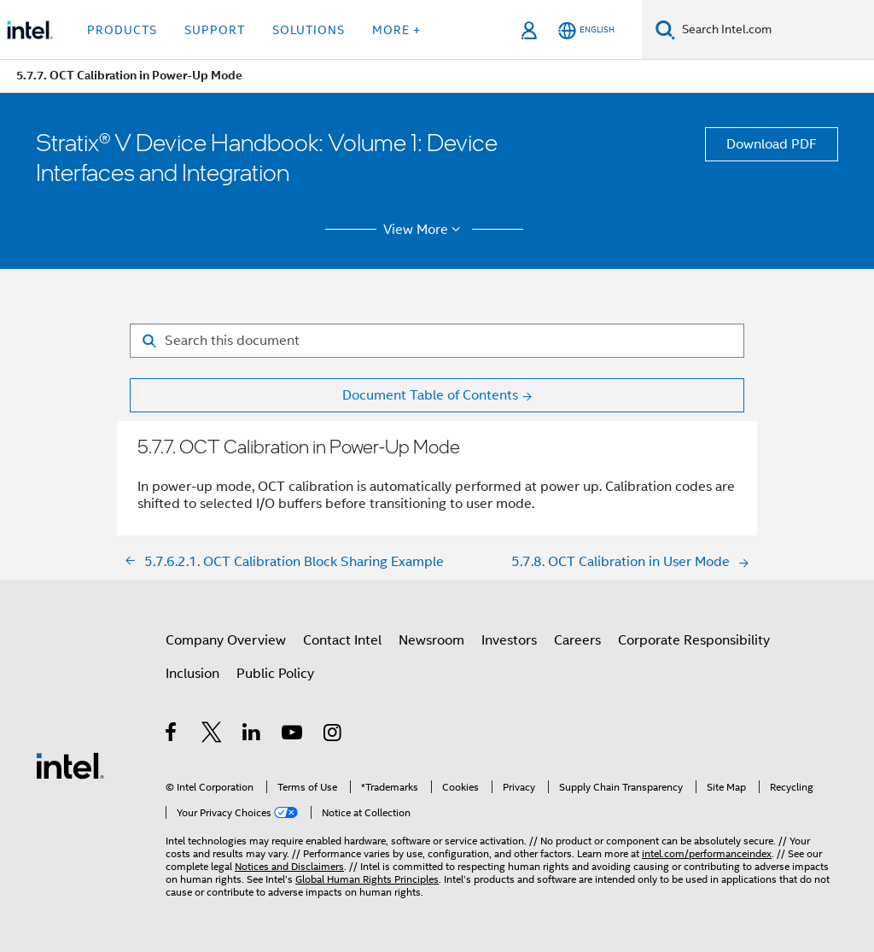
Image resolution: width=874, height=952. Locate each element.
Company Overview (226, 640)
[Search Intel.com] (774, 30)
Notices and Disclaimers (289, 866)
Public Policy (275, 673)
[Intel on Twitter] (212, 735)
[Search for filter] (437, 341)
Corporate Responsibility (694, 640)
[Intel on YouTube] (293, 735)
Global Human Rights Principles (367, 879)
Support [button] (214, 30)
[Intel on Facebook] (172, 735)
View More (424, 229)
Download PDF (771, 144)
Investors (509, 640)
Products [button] (122, 30)
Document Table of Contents (430, 395)
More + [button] (396, 30)
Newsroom (431, 640)
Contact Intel (342, 640)
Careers (577, 640)
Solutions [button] (308, 30)
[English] (586, 30)
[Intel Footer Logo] (70, 765)
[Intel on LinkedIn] (252, 735)
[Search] (665, 29)
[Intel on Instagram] (333, 735)
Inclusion (192, 673)
